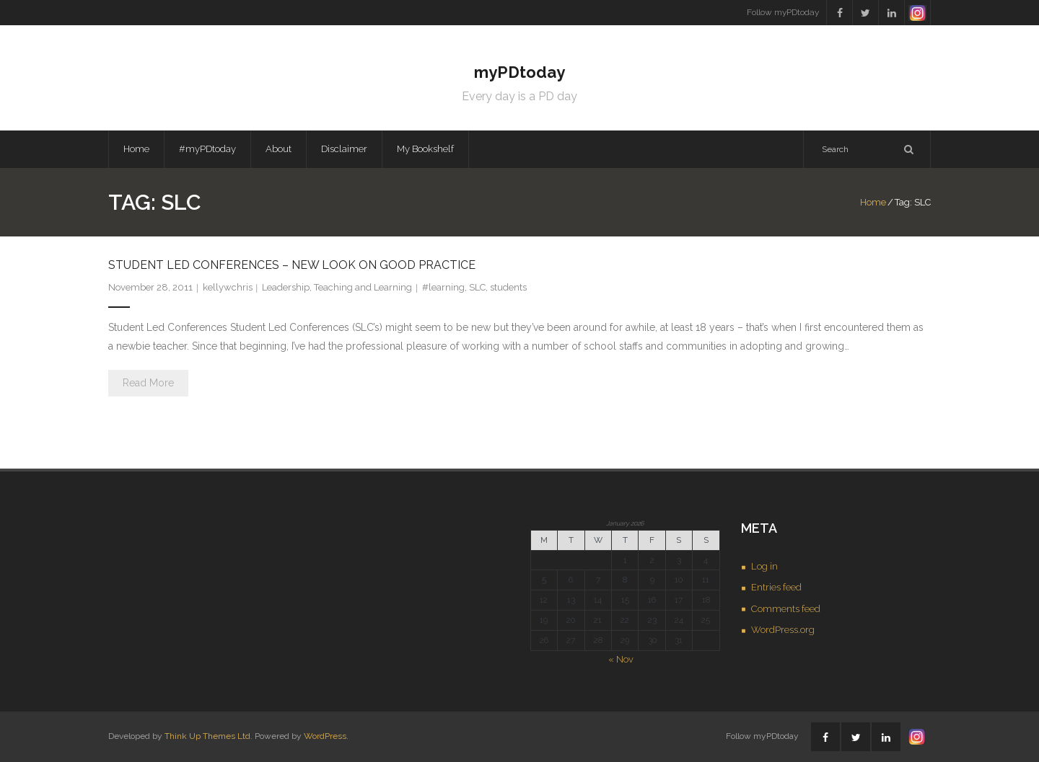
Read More (148, 383)
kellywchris (228, 287)
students (508, 287)
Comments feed (785, 608)
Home (136, 148)
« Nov (621, 659)
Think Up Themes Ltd (207, 736)
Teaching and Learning (363, 287)
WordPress (325, 736)
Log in (764, 566)
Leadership (286, 287)
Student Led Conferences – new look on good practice (291, 265)
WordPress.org (783, 629)
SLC (477, 287)
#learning (443, 287)
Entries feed (776, 587)
